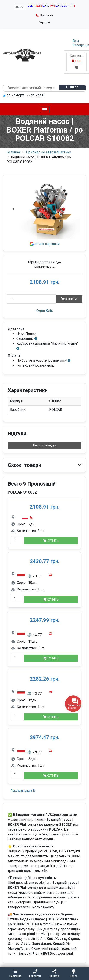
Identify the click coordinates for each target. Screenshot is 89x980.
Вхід (76, 40)
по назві (35, 95)
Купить (51, 540)
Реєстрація (81, 45)
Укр (41, 22)
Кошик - (76, 61)
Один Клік (44, 311)
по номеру (13, 95)
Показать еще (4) (23, 790)
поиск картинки (45, 244)
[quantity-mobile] (17, 539)
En (48, 22)
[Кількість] (31, 299)
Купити (69, 299)
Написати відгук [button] (44, 445)
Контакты (44, 15)
